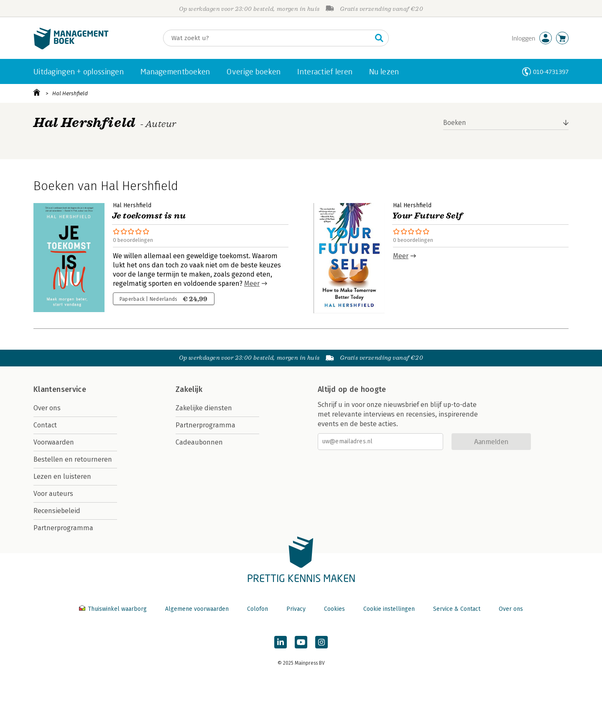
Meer (252, 283)
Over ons (47, 408)
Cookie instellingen (389, 608)
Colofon (257, 608)
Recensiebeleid (56, 511)
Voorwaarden (53, 442)
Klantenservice (59, 389)
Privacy (296, 608)
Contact (45, 425)
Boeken (454, 123)
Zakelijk (189, 389)
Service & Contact (456, 608)
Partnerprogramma (63, 528)
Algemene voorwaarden (197, 608)
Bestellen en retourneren (72, 459)
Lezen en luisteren (62, 476)
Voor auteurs (53, 494)
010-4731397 (551, 71)
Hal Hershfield (70, 93)
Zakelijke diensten (204, 408)
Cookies (334, 608)
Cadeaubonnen (199, 442)
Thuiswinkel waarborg (113, 608)
